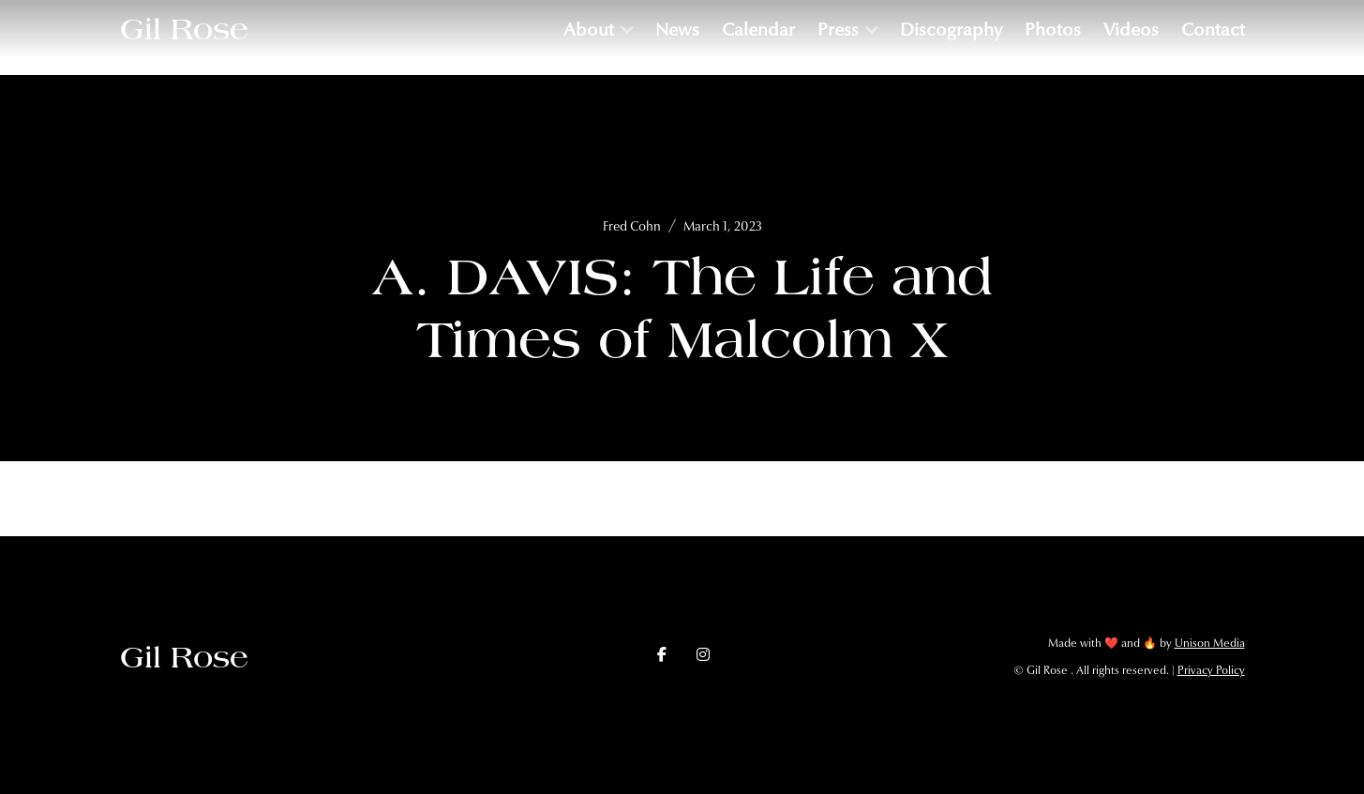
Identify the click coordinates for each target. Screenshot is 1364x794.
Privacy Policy (1211, 670)
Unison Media (1210, 643)
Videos (1131, 29)
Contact (1213, 29)
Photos (1053, 29)
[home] (184, 29)
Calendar (758, 29)
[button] (598, 29)
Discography (951, 29)
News (677, 29)
